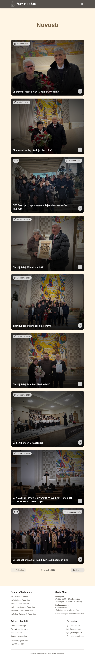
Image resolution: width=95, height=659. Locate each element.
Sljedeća (77, 570)
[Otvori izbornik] (82, 4)
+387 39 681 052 (17, 644)
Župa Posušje (73, 626)
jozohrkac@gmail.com (19, 641)
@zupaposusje (73, 629)
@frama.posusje (74, 633)
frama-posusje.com (75, 636)
